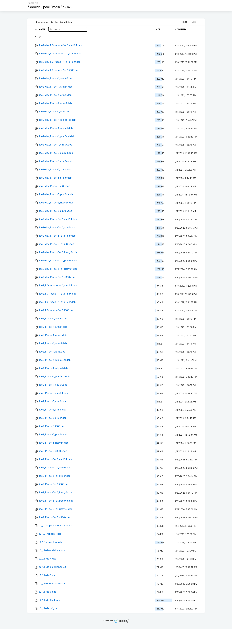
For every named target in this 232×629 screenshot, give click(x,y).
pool (46, 7)
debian (35, 7)
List (183, 22)
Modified (180, 29)
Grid (192, 22)
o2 (69, 7)
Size (158, 29)
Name (42, 29)
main (56, 7)
